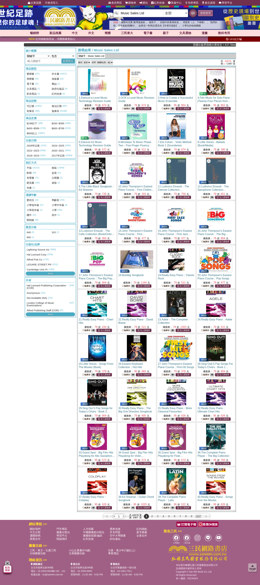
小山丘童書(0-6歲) (79, 550)
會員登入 (51, 3)
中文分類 (35, 532)
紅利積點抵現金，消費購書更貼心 (52, 39)
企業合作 (141, 535)
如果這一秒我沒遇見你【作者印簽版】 (158, 25)
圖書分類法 (63, 532)
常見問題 (115, 532)
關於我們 (35, 529)
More (50, 273)
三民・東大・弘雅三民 (43, 550)
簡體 (108, 33)
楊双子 (152, 22)
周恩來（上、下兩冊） (194, 22)
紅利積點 (141, 529)
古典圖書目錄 (77, 553)
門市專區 (62, 529)
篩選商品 (68, 61)
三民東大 (127, 33)
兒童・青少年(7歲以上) (121, 550)
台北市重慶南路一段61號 (123, 567)
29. (96, 411)
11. (173, 190)
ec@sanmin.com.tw (52, 574)
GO (193, 13)
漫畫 (205, 33)
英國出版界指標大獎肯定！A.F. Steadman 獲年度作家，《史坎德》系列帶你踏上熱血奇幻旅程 (223, 44)
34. (135, 456)
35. (175, 456)
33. (97, 456)
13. (96, 234)
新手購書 (141, 532)
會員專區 (115, 3)
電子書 (147, 33)
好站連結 (115, 538)
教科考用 (224, 33)
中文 (75, 33)
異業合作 (35, 538)
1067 (198, 516)
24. (214, 319)
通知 (143, 3)
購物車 (130, 3)
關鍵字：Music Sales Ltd (91, 56)
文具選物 (185, 33)
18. (131, 275)
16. (214, 234)
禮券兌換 (115, 529)
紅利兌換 (158, 3)
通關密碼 (35, 535)
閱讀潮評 (62, 538)
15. (175, 234)
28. (215, 367)
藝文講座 (208, 3)
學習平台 (225, 3)
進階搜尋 (205, 13)
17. (97, 278)
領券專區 (191, 3)
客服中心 (175, 3)
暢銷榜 (34, 33)
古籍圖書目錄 (38, 553)
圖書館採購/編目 (92, 535)
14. (135, 234)
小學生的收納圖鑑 (191, 25)
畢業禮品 (113, 553)
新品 (55, 33)
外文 (91, 33)
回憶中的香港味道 (169, 22)
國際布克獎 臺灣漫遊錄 (133, 22)
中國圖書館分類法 (93, 532)
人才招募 (88, 529)
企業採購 (34, 3)
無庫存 (86, 108)
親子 (166, 33)
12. (213, 190)
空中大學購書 (118, 535)
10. (136, 190)
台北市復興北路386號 (42, 567)
